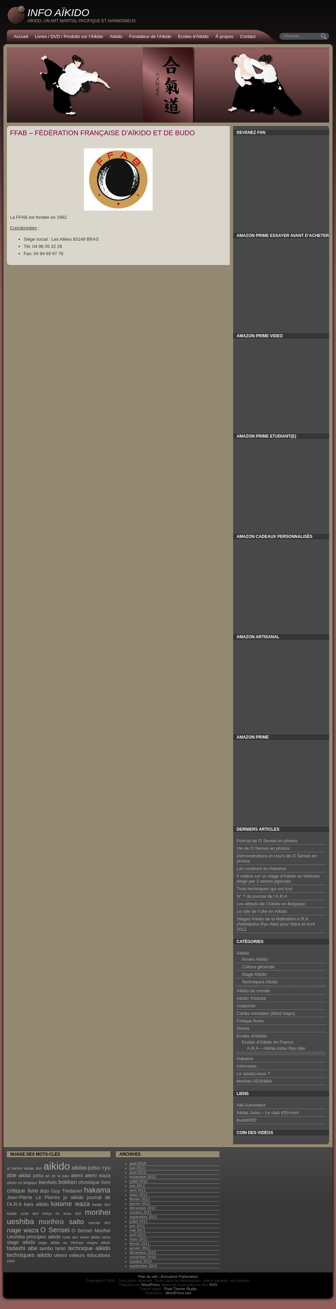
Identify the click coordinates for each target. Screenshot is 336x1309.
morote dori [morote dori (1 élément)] (99, 1223)
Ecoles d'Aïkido (252, 1036)
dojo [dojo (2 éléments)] (44, 1191)
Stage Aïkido (254, 974)
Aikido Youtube (251, 998)
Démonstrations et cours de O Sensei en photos (277, 858)
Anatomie (246, 1005)
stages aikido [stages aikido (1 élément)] (98, 1243)
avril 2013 (138, 1172)
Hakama (245, 1058)
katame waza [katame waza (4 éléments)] (70, 1203)
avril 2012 (138, 1190)
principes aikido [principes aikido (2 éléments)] (43, 1236)
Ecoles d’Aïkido (193, 36)
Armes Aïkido (255, 959)
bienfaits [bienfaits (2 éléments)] (48, 1182)
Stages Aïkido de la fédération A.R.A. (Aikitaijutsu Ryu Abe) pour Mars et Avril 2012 (276, 924)
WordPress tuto (179, 1293)
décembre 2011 (143, 1208)
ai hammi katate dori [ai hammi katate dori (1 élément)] (24, 1168)
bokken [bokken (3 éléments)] (67, 1182)
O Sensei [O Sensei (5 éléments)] (55, 1230)
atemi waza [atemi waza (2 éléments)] (97, 1175)
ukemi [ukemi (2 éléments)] (60, 1255)
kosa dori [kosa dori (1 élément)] (72, 1213)
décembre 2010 (143, 1252)
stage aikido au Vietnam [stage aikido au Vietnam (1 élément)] (61, 1243)
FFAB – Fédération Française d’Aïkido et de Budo (102, 133)
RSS (213, 1285)
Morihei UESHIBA (254, 1081)
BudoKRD (246, 1120)
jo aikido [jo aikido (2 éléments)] (73, 1197)
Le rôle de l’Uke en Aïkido (262, 911)
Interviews (247, 1066)
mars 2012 (138, 1195)
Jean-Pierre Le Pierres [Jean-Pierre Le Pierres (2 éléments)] (33, 1197)
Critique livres (250, 1020)
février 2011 (139, 1244)
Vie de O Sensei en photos (263, 848)
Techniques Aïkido (260, 981)
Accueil (21, 36)
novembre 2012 (143, 1177)
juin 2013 (137, 1168)
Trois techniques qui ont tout (264, 888)
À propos (224, 36)
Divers (243, 1028)
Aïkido (116, 36)
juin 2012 (137, 1186)
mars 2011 (138, 1239)
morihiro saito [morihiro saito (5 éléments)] (61, 1221)
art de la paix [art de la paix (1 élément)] (57, 1176)
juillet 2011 (139, 1221)
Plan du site (148, 1276)
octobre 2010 (141, 1261)
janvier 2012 (140, 1203)
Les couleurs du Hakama (261, 868)
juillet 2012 (139, 1181)
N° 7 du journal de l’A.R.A (262, 896)
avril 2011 (138, 1235)
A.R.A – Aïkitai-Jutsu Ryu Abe (276, 1048)
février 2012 (139, 1199)
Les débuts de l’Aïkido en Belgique (271, 903)
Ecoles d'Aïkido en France (267, 1042)
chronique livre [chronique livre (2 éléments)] (94, 1182)
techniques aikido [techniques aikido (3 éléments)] (29, 1255)
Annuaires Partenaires (179, 1276)
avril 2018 (138, 1163)
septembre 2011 (143, 1217)
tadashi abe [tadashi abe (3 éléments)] (22, 1248)
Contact (248, 36)
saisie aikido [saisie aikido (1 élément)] (90, 1237)
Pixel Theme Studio (180, 1289)
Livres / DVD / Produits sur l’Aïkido (69, 36)
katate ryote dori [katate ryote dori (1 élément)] (22, 1213)
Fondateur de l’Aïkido (150, 36)
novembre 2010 (143, 1257)
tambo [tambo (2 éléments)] (46, 1248)
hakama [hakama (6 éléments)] (97, 1190)
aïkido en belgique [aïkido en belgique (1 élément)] (22, 1183)
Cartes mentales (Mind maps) (266, 1013)
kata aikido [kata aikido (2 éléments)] (36, 1204)
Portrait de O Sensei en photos (267, 840)
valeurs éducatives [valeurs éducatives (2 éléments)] (89, 1255)
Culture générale (258, 966)
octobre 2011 (141, 1212)
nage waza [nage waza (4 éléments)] (22, 1230)
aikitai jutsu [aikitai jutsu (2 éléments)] (30, 1175)
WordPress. (151, 1285)
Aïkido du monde (253, 990)
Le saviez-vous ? (253, 1073)
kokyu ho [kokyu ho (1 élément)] (51, 1213)
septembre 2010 (143, 1266)
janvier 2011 (140, 1248)
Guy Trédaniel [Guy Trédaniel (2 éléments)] (66, 1191)
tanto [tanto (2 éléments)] (60, 1248)
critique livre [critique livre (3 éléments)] (22, 1190)
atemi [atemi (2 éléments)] (77, 1175)
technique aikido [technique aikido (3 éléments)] (89, 1248)
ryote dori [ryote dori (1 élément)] (70, 1237)
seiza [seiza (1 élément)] (106, 1237)
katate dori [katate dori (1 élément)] (101, 1205)
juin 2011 (137, 1226)
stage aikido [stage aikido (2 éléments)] (21, 1242)
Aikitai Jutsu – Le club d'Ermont (268, 1112)
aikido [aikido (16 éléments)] (57, 1166)
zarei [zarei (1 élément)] (11, 1261)
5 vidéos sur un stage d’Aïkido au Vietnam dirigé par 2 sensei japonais (278, 878)
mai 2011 (137, 1230)
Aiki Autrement (251, 1105)
